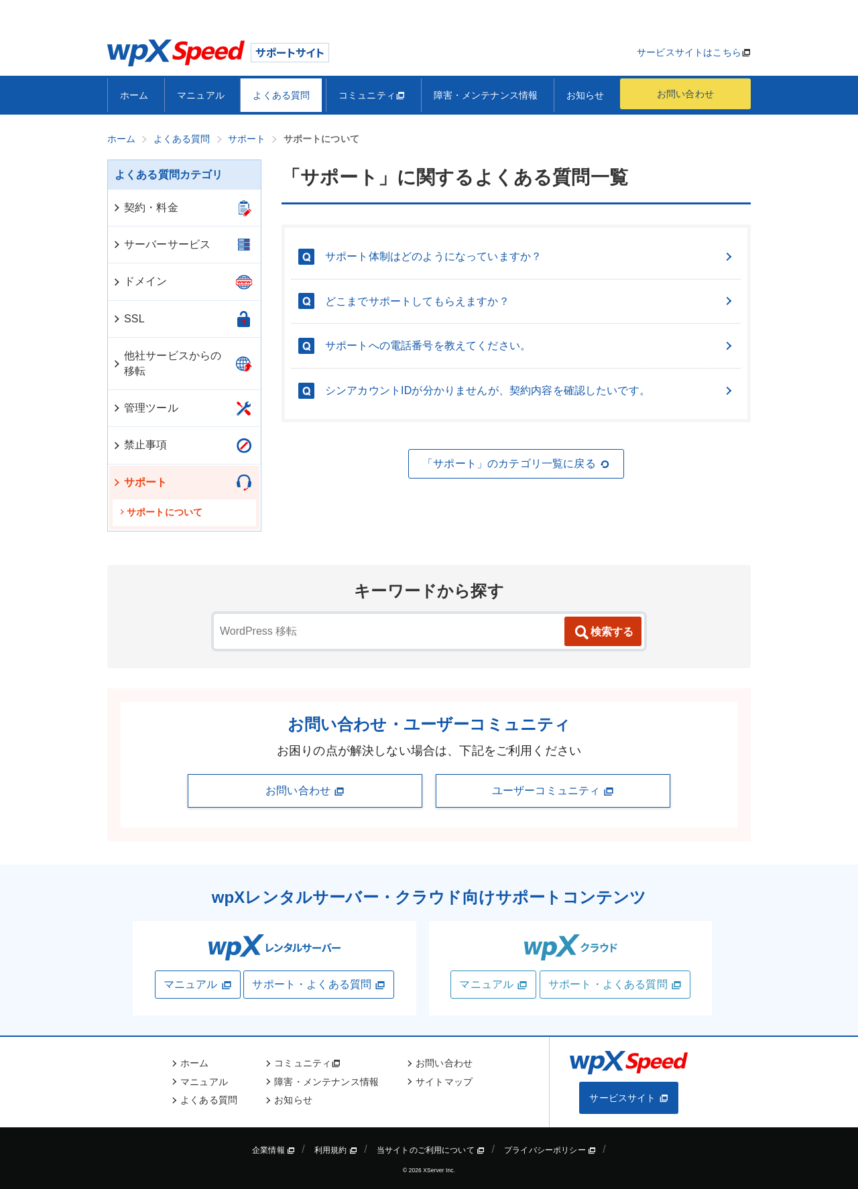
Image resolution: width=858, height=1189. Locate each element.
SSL (128, 318)
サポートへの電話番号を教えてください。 (529, 345)
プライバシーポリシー (550, 1150)
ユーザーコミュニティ (553, 791)
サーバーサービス (161, 244)
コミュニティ (372, 95)
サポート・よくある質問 (318, 985)
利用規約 (335, 1150)
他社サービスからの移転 (166, 363)
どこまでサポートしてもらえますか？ (529, 301)
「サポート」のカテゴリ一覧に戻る (516, 464)
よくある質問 (281, 95)
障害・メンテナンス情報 (486, 95)
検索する (603, 632)
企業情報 (273, 1150)
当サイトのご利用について (431, 1150)
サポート (140, 482)
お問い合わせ (685, 93)
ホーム (134, 95)
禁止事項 (140, 444)
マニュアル (201, 95)
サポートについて (160, 512)
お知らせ (585, 95)
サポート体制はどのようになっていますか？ (529, 256)
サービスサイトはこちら (689, 52)
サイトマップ (444, 1081)
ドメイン (140, 281)
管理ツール (145, 408)
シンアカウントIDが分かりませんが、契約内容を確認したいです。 (529, 390)
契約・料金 (145, 207)
